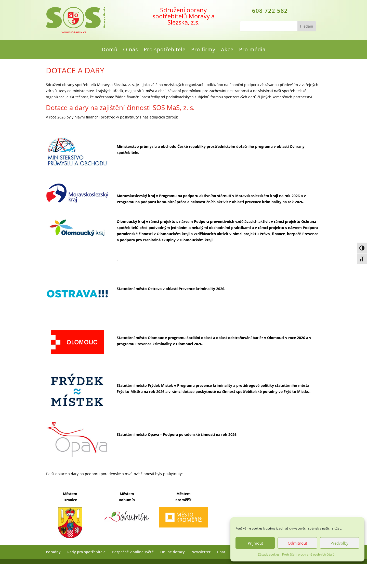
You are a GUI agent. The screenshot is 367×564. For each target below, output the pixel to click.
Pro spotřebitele (165, 50)
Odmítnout (297, 543)
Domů (109, 50)
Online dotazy (172, 551)
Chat (221, 551)
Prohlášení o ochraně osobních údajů (308, 554)
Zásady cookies (269, 554)
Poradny (53, 551)
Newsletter (201, 551)
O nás (130, 50)
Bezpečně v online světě (133, 551)
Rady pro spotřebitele (86, 551)
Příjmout (255, 543)
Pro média (252, 50)
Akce (227, 50)
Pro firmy (203, 50)
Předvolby (339, 543)
